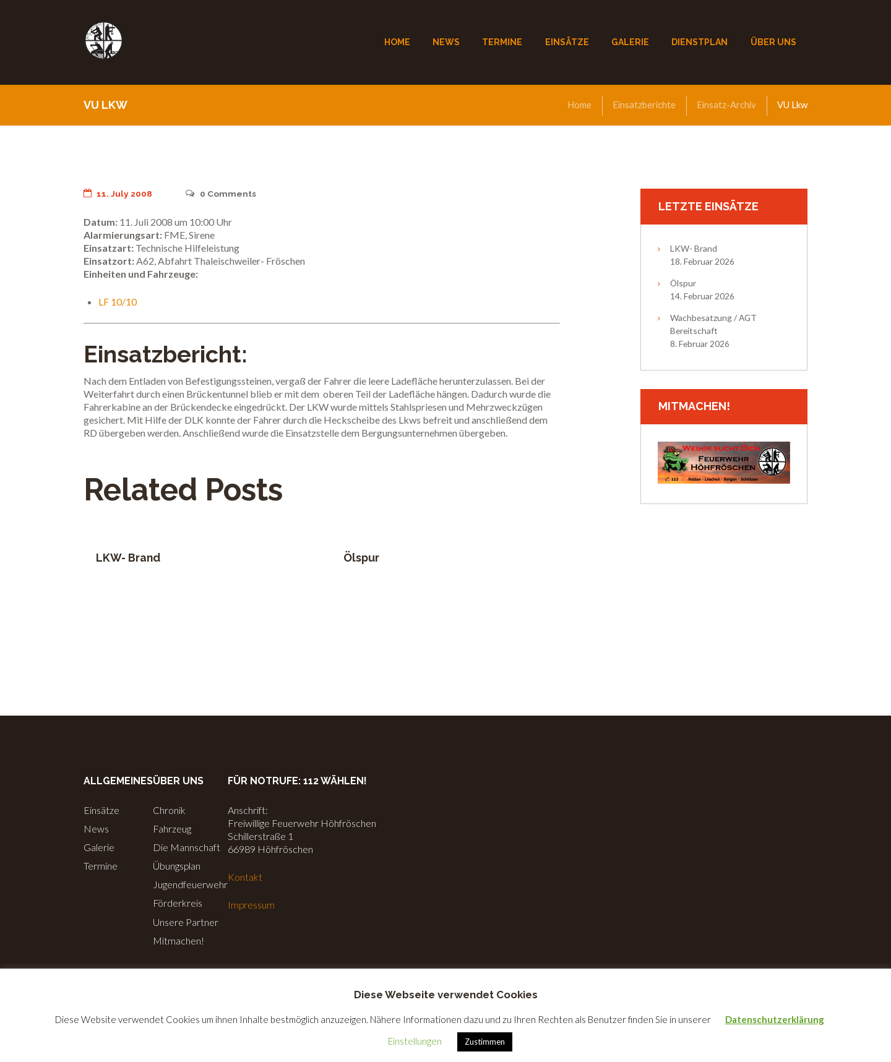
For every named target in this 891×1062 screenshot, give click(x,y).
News (96, 828)
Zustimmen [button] (485, 1042)
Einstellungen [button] (415, 1041)
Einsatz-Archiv (725, 104)
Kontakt (245, 877)
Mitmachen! (178, 940)
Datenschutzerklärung (774, 1019)
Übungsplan (177, 865)
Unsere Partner (185, 922)
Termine (101, 865)
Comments (221, 194)
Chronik (169, 810)
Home (577, 104)
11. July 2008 (118, 194)
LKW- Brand (128, 557)
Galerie (99, 847)
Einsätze (101, 810)
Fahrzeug (172, 828)
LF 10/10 (117, 301)
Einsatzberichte (642, 104)
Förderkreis (178, 903)
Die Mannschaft (186, 847)
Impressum (251, 904)
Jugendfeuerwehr (190, 884)
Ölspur (361, 557)
